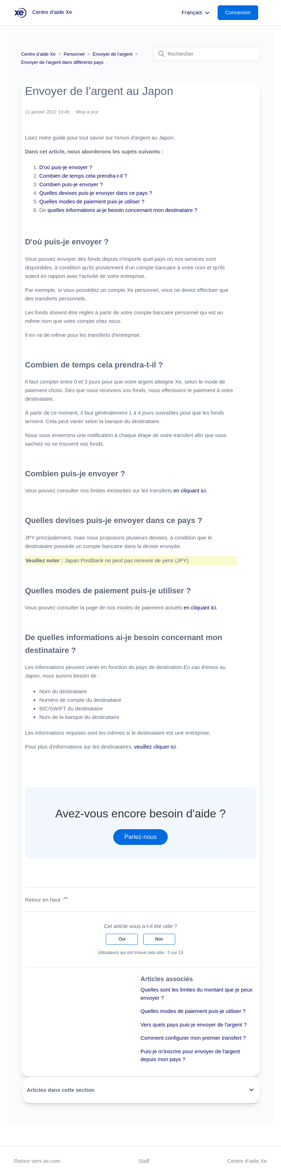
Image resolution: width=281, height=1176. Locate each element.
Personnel (74, 54)
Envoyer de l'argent (112, 54)
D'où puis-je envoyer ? (65, 167)
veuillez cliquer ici (155, 747)
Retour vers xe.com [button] (37, 1161)
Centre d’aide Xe (38, 54)
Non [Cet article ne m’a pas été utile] (159, 939)
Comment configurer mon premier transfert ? (193, 1038)
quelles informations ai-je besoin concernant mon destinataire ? (122, 210)
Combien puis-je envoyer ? (71, 184)
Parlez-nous (140, 836)
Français (196, 12)
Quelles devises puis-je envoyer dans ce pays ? (95, 193)
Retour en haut (47, 898)
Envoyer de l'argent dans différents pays (62, 62)
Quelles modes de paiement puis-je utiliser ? (91, 201)
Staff (143, 1161)
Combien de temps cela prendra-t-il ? (83, 176)
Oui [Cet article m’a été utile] (122, 939)
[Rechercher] (206, 54)
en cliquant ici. (190, 490)
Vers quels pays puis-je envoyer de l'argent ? (194, 1025)
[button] (241, 13)
